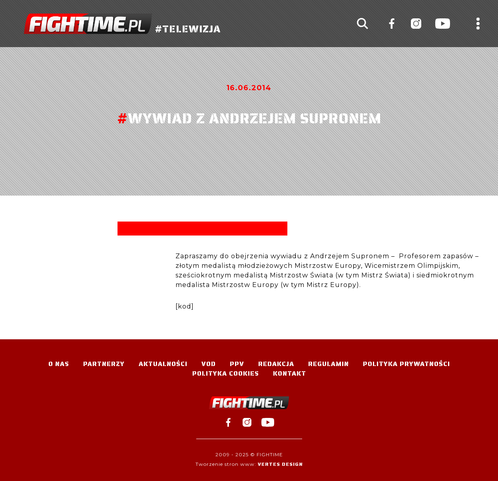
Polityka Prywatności (406, 364)
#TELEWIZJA (122, 24)
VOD (208, 364)
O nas (58, 364)
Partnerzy (104, 364)
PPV (237, 364)
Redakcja (276, 364)
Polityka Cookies (225, 373)
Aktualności (163, 364)
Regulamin (328, 364)
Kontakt (289, 373)
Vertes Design (280, 464)
